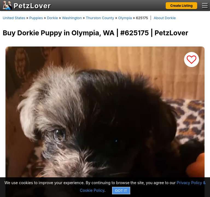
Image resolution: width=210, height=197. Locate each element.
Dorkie (52, 18)
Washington (72, 18)
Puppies (36, 18)
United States (14, 18)
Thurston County (100, 18)
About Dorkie (165, 18)
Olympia (125, 18)
